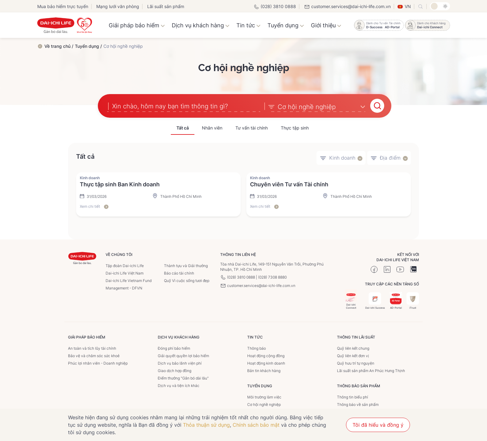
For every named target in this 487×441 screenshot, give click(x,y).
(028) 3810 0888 (274, 6)
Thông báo (256, 347)
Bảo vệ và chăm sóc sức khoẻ (94, 354)
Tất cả (182, 127)
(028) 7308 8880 (272, 276)
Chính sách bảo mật (256, 425)
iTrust (413, 299)
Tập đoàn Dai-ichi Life (125, 264)
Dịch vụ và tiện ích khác (178, 384)
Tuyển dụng (285, 25)
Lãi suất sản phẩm (165, 6)
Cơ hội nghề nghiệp (264, 403)
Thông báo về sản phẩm (358, 403)
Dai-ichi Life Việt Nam (124, 272)
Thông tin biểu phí (352, 396)
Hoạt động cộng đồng (265, 354)
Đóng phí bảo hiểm (174, 347)
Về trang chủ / (58, 46)
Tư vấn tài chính (251, 127)
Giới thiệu (326, 25)
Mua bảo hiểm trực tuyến (62, 6)
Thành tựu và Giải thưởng (186, 264)
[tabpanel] (243, 193)
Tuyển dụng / (88, 46)
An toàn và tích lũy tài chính (92, 347)
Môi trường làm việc (264, 396)
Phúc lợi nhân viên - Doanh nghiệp (98, 362)
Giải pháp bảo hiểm (137, 25)
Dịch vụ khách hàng (201, 25)
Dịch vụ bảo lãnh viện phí (180, 362)
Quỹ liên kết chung (353, 347)
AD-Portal (396, 299)
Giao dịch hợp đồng (174, 369)
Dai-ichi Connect (351, 298)
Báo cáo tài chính (179, 272)
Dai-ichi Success (375, 299)
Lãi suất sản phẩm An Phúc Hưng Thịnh (371, 369)
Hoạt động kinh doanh (266, 362)
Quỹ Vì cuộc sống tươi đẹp (186, 279)
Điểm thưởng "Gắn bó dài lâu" (183, 377)
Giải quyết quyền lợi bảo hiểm (183, 354)
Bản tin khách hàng (263, 369)
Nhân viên (212, 127)
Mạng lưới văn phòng (117, 6)
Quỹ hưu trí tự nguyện (355, 362)
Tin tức (248, 25)
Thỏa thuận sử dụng (206, 425)
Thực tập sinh (295, 127)
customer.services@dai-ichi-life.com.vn (347, 6)
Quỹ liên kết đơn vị (353, 354)
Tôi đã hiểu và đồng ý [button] (378, 425)
